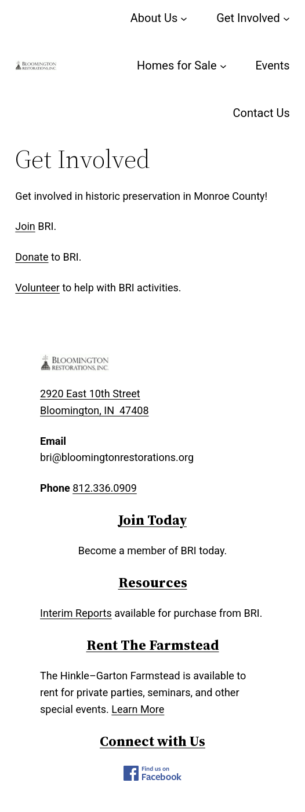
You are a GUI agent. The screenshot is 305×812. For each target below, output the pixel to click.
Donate (31, 257)
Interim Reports (76, 613)
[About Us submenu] (183, 17)
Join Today (152, 519)
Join (25, 226)
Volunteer (37, 287)
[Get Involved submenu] (286, 17)
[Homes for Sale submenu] (223, 65)
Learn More (137, 709)
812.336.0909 (104, 488)
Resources (152, 582)
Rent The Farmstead (152, 644)
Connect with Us (152, 741)
